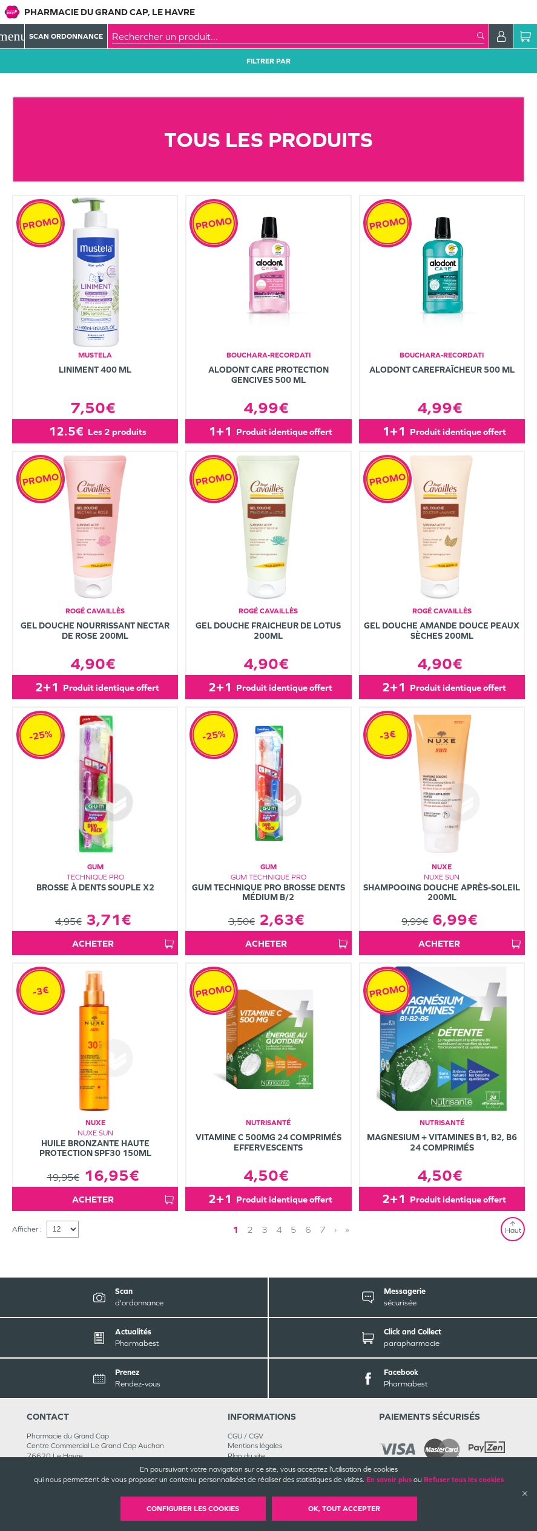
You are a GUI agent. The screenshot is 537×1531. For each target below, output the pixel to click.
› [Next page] (335, 1229)
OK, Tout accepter (344, 1508)
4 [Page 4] (279, 1229)
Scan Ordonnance (66, 36)
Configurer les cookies (193, 1508)
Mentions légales (255, 1445)
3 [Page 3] (265, 1229)
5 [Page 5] (294, 1229)
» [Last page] (347, 1229)
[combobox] (294, 36)
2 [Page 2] (250, 1229)
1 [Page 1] (235, 1229)
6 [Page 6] (308, 1229)
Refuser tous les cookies (464, 1479)
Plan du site (246, 1456)
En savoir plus (389, 1479)
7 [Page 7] (323, 1229)
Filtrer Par (268, 61)
